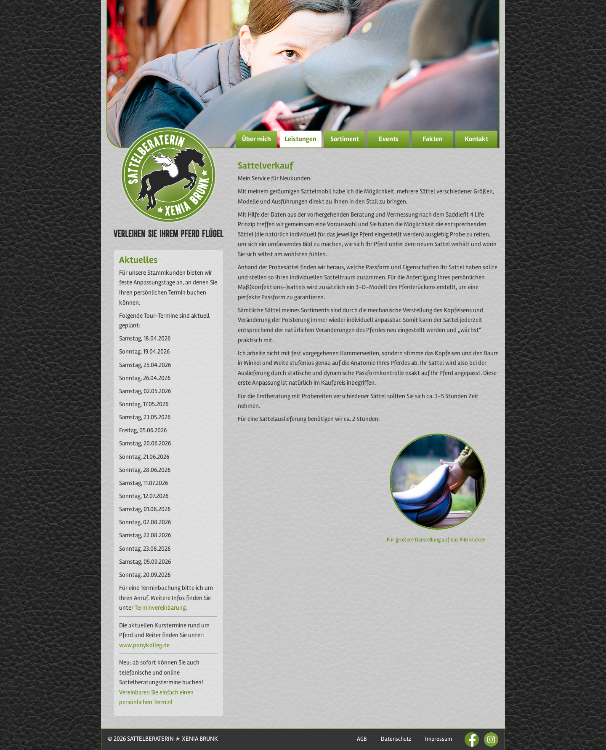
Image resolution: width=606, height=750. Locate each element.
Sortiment (344, 139)
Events (389, 139)
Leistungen (300, 139)
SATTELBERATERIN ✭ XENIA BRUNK (172, 738)
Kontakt (476, 139)
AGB (362, 738)
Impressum (438, 738)
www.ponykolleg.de (144, 645)
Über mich (256, 139)
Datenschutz (396, 738)
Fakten (433, 139)
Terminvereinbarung (159, 607)
